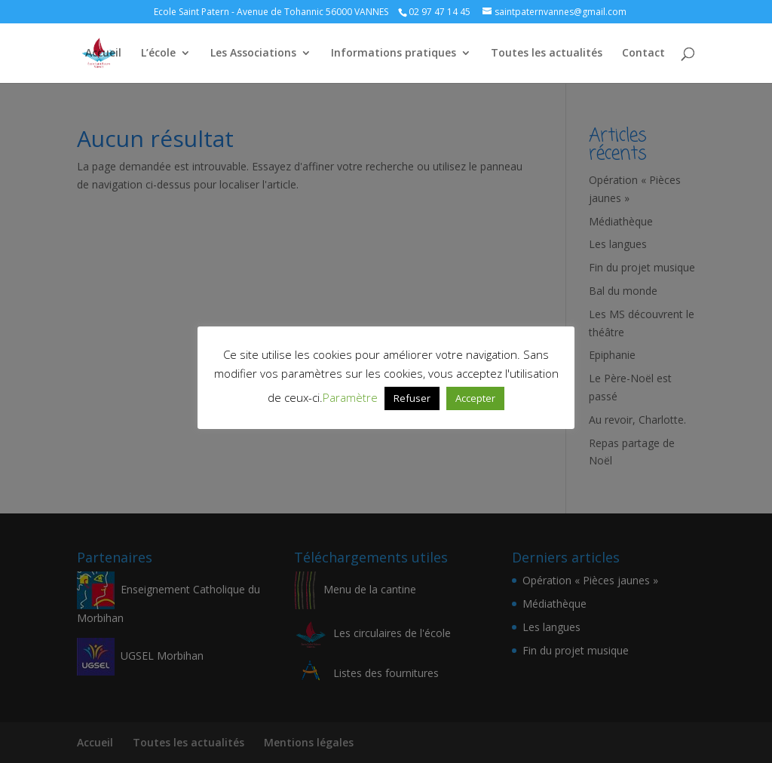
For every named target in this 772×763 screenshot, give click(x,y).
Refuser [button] (412, 398)
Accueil (103, 53)
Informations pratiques (393, 53)
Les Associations (253, 53)
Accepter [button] (475, 398)
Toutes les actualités (546, 53)
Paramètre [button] (350, 397)
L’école (158, 53)
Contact (643, 53)
